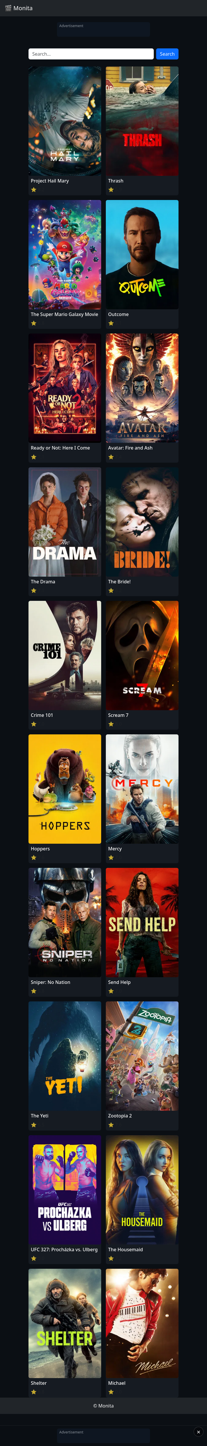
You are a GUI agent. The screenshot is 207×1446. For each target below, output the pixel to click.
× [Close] (199, 1431)
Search (167, 54)
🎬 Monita (19, 8)
